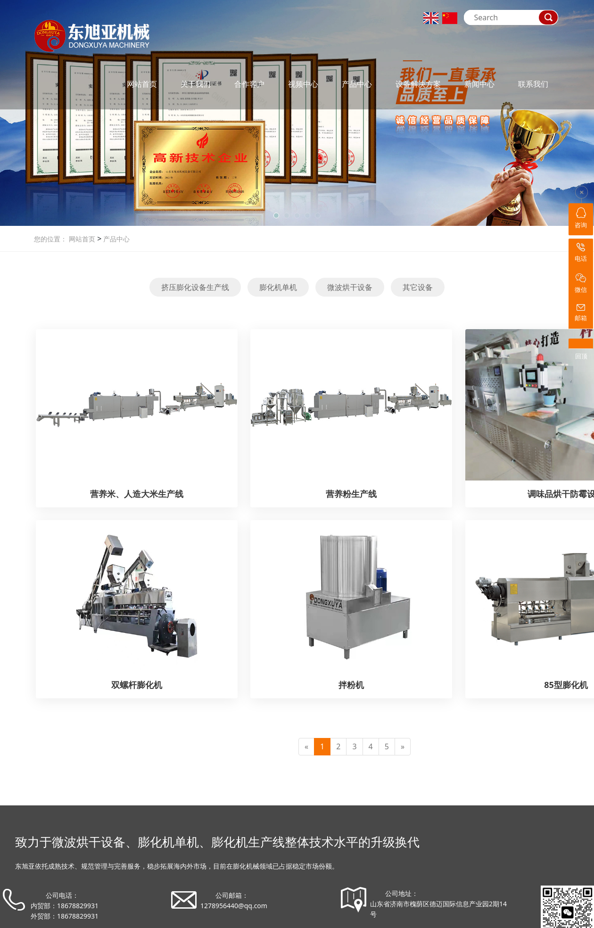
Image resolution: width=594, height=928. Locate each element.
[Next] (403, 746)
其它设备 (418, 287)
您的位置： (50, 238)
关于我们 (196, 84)
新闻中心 (479, 84)
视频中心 (303, 84)
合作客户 (249, 84)
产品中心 (357, 84)
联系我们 (533, 84)
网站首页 (142, 84)
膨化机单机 (278, 287)
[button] (276, 215)
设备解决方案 (418, 84)
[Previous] (306, 746)
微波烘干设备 (349, 287)
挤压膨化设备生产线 (195, 287)
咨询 (581, 218)
